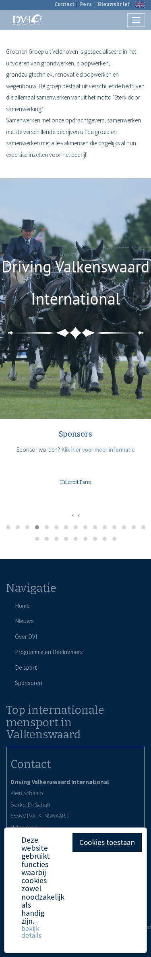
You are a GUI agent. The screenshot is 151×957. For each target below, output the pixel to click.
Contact (64, 4)
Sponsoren (28, 683)
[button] (8, 527)
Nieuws (24, 621)
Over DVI (26, 636)
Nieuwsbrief (113, 4)
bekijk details (31, 932)
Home (22, 606)
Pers (86, 4)
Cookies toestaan (107, 842)
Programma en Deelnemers (49, 652)
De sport (26, 667)
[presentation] (73, 515)
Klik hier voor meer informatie (98, 449)
